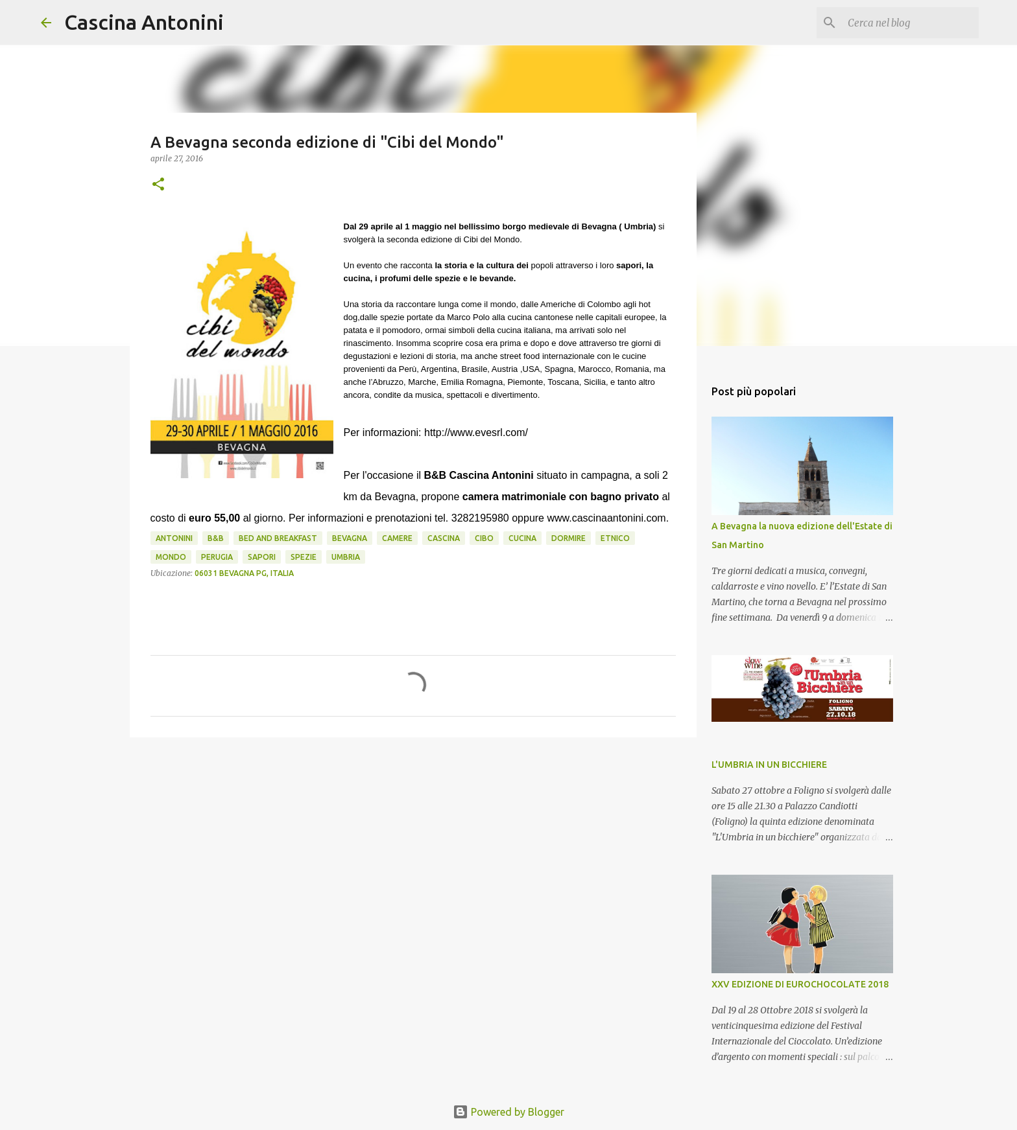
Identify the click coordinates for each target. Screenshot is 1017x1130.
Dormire (568, 538)
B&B (216, 538)
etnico (615, 538)
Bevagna (349, 538)
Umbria (345, 557)
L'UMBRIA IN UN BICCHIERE (769, 764)
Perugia (217, 557)
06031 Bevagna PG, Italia (244, 573)
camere (397, 538)
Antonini (174, 538)
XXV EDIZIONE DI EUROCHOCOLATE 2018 (800, 984)
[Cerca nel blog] (911, 22)
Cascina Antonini (144, 22)
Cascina (443, 538)
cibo (484, 538)
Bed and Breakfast (278, 538)
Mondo (171, 557)
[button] (158, 185)
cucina (522, 538)
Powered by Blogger (508, 1112)
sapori (262, 557)
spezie (304, 557)
